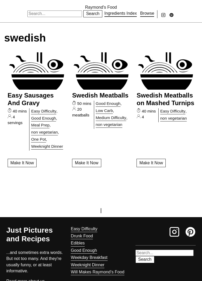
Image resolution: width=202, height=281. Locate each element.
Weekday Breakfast (89, 257)
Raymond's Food (101, 7)
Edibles (78, 243)
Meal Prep (40, 125)
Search (92, 13)
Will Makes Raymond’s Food (97, 272)
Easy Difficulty (43, 111)
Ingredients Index (120, 13)
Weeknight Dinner (47, 146)
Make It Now (22, 163)
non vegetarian (44, 132)
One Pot (38, 139)
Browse (147, 13)
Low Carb (104, 110)
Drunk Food (82, 236)
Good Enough (43, 118)
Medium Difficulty (111, 117)
